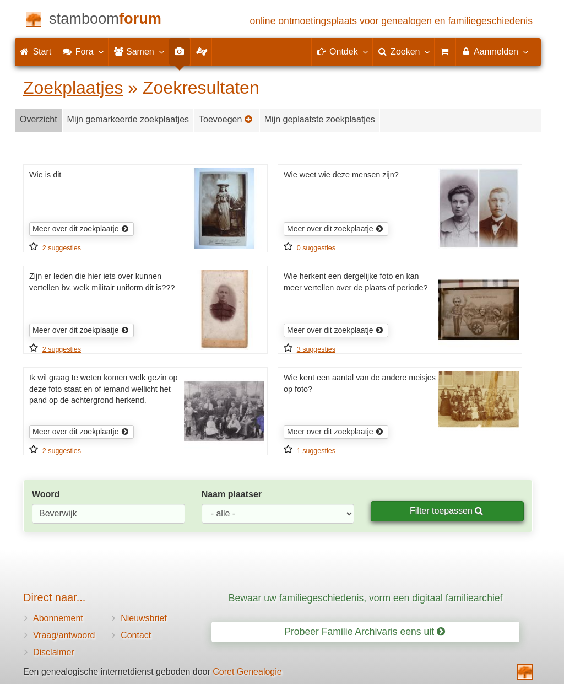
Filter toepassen (446, 510)
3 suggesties (316, 349)
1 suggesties (316, 451)
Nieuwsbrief (144, 618)
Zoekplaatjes (73, 88)
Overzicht (38, 119)
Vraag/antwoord (64, 635)
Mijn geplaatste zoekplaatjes (319, 119)
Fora (82, 51)
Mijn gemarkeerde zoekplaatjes (128, 119)
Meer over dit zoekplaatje (80, 228)
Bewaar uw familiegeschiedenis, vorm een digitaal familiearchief (366, 598)
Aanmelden (494, 51)
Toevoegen (226, 119)
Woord (45, 494)
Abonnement (58, 618)
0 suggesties (316, 248)
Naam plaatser (232, 494)
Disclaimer (53, 652)
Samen (138, 51)
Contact (136, 635)
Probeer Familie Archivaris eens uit (364, 631)
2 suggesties (61, 248)
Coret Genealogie (247, 671)
